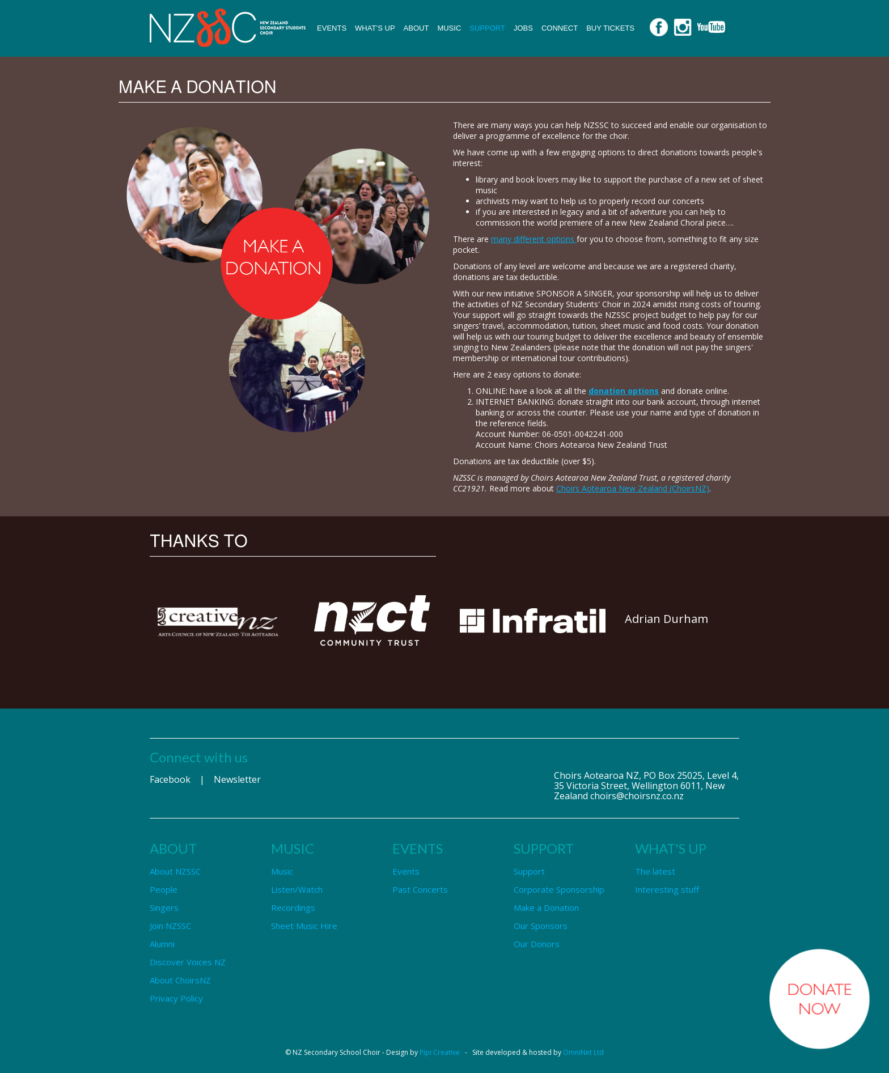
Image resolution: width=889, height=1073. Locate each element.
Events (331, 28)
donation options (624, 390)
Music (449, 28)
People (163, 889)
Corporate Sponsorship (559, 889)
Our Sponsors (541, 925)
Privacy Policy (176, 998)
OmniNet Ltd (583, 1052)
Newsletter (237, 779)
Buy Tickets (610, 28)
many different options (534, 239)
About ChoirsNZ (180, 980)
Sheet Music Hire (304, 925)
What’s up (375, 28)
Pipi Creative (440, 1052)
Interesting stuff (667, 889)
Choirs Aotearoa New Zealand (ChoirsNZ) (632, 488)
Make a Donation (546, 907)
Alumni (162, 943)
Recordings (293, 907)
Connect (559, 28)
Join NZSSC (170, 925)
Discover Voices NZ (188, 962)
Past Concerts (420, 889)
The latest (655, 871)
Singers (164, 907)
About (416, 28)
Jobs (523, 28)
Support (487, 28)
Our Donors (537, 943)
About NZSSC (175, 871)
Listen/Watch (297, 889)
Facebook (170, 779)
